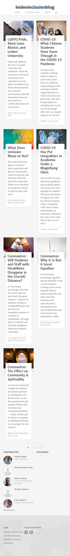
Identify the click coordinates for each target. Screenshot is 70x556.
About (48, 13)
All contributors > (9, 510)
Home (17, 13)
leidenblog (35, 7)
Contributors (32, 13)
